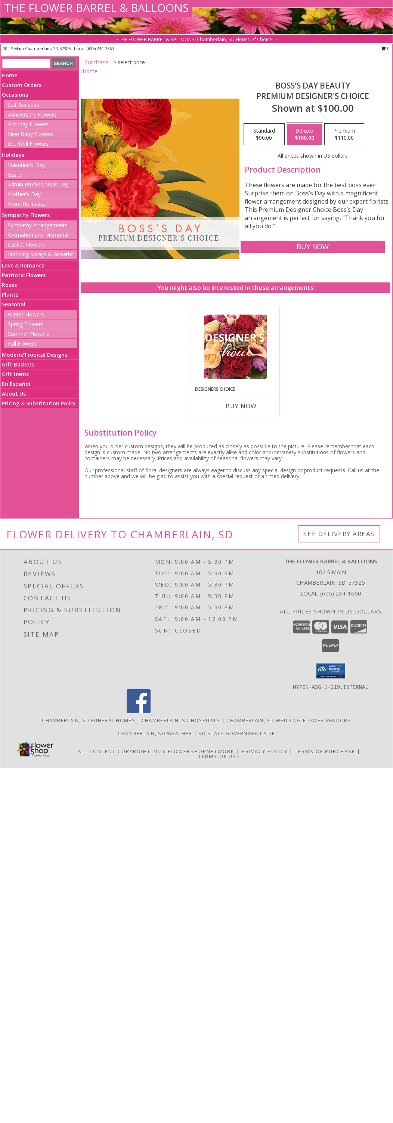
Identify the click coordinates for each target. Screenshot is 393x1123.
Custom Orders (21, 85)
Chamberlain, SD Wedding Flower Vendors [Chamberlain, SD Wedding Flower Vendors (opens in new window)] (288, 720)
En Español (16, 383)
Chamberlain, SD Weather (155, 733)
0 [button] (385, 48)
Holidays (13, 154)
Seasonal (13, 304)
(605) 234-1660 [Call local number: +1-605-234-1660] (100, 48)
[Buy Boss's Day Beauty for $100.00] (312, 247)
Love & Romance (23, 265)
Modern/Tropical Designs (34, 354)
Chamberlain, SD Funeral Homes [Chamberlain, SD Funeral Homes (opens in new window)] (88, 720)
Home (9, 75)
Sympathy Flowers (26, 215)
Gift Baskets (18, 364)
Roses (9, 284)
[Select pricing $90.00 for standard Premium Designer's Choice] (264, 134)
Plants (10, 294)
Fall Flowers (22, 343)
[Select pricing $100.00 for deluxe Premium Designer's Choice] (304, 134)
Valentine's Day (26, 164)
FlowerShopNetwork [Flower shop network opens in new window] (201, 751)
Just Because (23, 104)
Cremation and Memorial (38, 234)
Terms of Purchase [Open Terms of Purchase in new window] (325, 751)
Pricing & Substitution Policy (39, 403)
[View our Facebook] (139, 711)
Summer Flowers (28, 333)
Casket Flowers (26, 244)
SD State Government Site (236, 733)
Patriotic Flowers (24, 275)
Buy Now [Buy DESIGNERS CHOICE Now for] (241, 406)
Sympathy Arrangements (38, 225)
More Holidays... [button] (27, 203)
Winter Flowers (26, 314)
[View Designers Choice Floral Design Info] (235, 346)
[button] (330, 670)
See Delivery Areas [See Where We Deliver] (339, 533)
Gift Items (15, 374)
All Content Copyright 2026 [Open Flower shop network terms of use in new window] (122, 751)
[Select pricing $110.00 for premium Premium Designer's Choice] (344, 134)
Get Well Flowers (28, 143)
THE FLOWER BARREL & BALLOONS (96, 7)
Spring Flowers (25, 324)
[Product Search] (26, 63)
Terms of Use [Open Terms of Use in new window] (219, 756)
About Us (14, 393)
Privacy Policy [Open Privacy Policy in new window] (265, 751)
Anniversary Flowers (32, 114)
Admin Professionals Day (38, 184)
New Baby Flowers (30, 133)
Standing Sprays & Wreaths (41, 254)
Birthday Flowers (28, 124)
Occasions (15, 94)
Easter (15, 174)
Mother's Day (24, 194)
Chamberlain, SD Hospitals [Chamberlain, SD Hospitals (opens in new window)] (181, 720)
